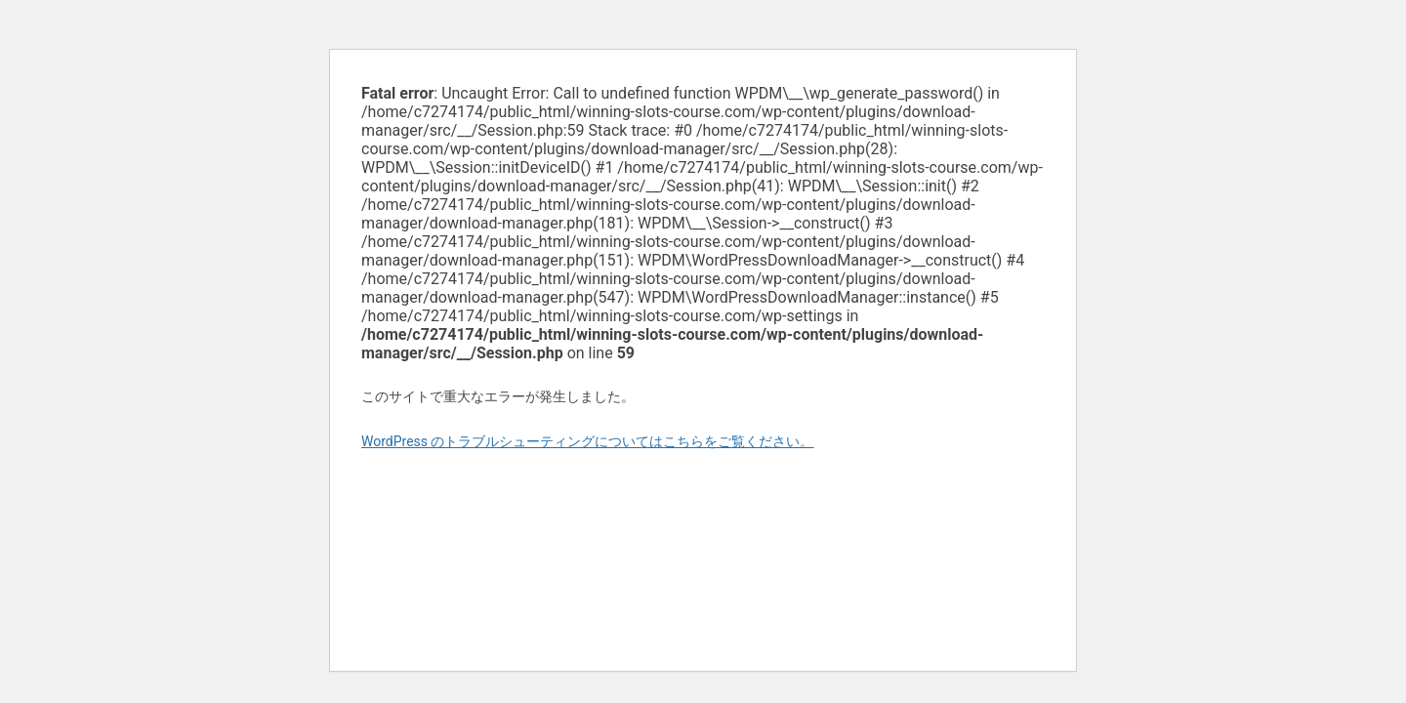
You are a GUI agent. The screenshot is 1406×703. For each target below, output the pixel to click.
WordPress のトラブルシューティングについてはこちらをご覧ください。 (587, 441)
